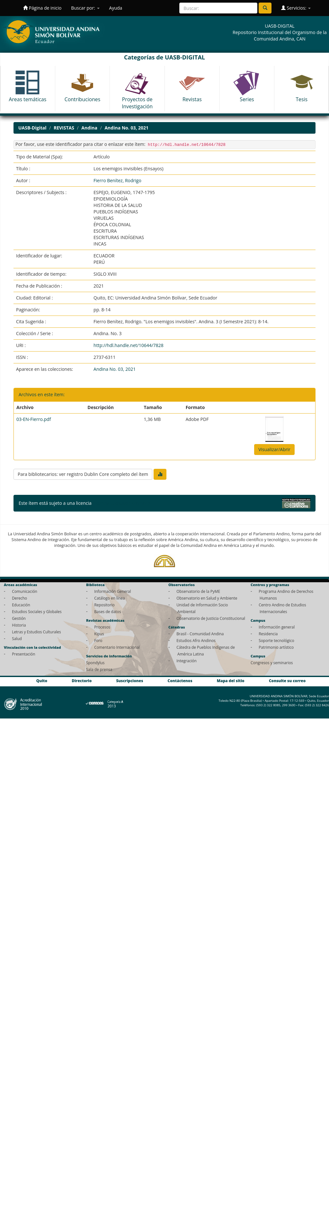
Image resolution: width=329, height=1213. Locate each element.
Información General (112, 591)
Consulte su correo (287, 680)
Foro (98, 640)
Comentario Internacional (117, 647)
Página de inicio (42, 8)
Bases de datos (107, 611)
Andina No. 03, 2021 (126, 128)
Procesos (102, 626)
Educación (21, 604)
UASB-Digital (32, 128)
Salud (17, 638)
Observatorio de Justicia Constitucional (210, 618)
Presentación (23, 653)
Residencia (268, 633)
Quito (41, 680)
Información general (277, 626)
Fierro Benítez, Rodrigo (117, 180)
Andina (89, 128)
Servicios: (296, 8)
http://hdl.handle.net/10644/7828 (128, 345)
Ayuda (115, 8)
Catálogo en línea (109, 598)
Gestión (19, 618)
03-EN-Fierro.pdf (33, 419)
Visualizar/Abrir (274, 449)
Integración (186, 660)
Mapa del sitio (231, 680)
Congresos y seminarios (272, 662)
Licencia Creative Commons (121, 503)
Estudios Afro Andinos (196, 640)
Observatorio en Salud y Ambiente (206, 598)
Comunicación (24, 591)
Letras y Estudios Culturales (36, 631)
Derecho (19, 598)
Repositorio (104, 604)
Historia (19, 625)
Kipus (99, 633)
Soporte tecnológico (276, 640)
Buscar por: (85, 8)
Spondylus (95, 662)
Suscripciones (129, 680)
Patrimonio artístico (276, 647)
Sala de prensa (99, 669)
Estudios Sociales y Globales (36, 611)
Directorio (82, 680)
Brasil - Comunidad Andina (200, 633)
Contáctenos (180, 680)
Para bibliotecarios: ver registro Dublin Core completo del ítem (83, 474)
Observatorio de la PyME (198, 591)
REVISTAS (64, 128)
